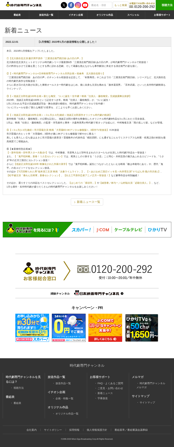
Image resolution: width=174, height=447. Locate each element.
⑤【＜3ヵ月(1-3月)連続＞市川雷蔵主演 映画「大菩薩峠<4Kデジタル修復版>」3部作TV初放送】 (58, 130)
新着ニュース (105, 393)
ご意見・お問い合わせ (110, 388)
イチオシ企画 (76, 15)
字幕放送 (102, 398)
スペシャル (133, 15)
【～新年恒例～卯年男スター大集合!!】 (27, 152)
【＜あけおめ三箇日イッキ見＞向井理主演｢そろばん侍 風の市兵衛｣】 (123, 171)
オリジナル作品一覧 (67, 413)
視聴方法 (167, 5)
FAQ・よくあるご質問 (110, 383)
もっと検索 (120, 5)
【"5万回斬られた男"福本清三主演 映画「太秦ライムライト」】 (50, 171)
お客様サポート (162, 15)
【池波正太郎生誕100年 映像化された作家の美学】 (41, 164)
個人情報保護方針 (97, 429)
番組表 (17, 15)
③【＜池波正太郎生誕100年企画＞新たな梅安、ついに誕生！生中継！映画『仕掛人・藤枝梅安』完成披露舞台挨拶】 (69, 96)
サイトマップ (147, 402)
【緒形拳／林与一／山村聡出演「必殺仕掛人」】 (125, 183)
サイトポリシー (53, 429)
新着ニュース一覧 (88, 201)
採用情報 (74, 429)
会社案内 (31, 429)
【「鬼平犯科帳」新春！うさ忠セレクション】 (39, 156)
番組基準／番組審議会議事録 (131, 429)
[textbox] (100, 5)
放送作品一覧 (46, 15)
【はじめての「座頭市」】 (82, 183)
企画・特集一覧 (64, 398)
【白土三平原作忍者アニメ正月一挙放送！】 (87, 175)
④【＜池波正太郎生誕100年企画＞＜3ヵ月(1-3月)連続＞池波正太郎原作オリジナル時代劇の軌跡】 (59, 115)
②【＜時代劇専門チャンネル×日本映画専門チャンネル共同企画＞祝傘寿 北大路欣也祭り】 (56, 73)
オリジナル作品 (104, 15)
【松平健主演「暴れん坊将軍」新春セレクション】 (34, 175)
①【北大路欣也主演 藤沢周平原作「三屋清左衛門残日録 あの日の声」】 (45, 58)
